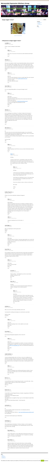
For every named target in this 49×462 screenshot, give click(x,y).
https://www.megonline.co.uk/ (15, 345)
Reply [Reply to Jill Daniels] (5, 70)
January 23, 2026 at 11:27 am (17, 168)
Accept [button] (42, 460)
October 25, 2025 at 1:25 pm (14, 155)
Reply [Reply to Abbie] (8, 221)
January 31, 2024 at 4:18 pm (14, 282)
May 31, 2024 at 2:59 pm (8, 87)
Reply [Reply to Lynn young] (5, 336)
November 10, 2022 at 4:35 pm (9, 250)
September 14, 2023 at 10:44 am (12, 218)
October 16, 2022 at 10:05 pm (9, 307)
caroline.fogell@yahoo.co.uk (22, 78)
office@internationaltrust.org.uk (22, 101)
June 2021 (39, 23)
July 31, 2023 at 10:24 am (11, 200)
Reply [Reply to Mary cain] (11, 288)
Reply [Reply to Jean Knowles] (5, 417)
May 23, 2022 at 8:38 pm (11, 367)
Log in (2, 455)
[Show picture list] (18, 35)
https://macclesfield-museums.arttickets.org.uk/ (26, 412)
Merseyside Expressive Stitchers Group (15, 3)
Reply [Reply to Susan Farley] (5, 257)
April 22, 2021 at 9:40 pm (8, 406)
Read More (46, 460)
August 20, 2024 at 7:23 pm (11, 74)
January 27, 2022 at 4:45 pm (11, 431)
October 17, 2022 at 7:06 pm (11, 320)
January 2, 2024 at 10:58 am (11, 145)
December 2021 (40, 22)
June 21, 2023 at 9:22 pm (8, 226)
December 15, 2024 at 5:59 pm (9, 44)
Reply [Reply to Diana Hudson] (8, 437)
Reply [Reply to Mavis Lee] (5, 386)
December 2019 (40, 24)
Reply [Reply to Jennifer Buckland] (5, 363)
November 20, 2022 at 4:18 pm (12, 261)
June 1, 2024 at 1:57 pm (11, 94)
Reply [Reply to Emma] (11, 164)
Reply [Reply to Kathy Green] (5, 401)
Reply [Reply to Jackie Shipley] (5, 232)
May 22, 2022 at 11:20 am (8, 355)
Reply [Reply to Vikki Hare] (5, 124)
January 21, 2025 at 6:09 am (11, 51)
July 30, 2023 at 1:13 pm (8, 193)
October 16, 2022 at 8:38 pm (11, 339)
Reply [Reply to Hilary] (8, 56)
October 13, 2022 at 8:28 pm (8, 332)
